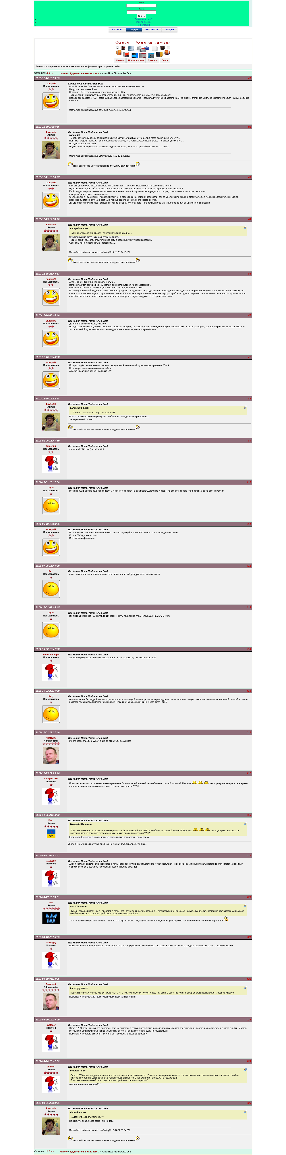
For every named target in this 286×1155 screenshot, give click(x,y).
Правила (152, 60)
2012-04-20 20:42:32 (48, 1061)
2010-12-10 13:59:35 (48, 78)
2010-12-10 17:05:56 (48, 126)
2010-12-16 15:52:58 (48, 398)
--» (52, 73)
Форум (134, 29)
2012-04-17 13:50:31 (48, 897)
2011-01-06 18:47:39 (48, 440)
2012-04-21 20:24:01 (48, 1102)
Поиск (165, 60)
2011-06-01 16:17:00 (48, 482)
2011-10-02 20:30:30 (48, 690)
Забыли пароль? (143, 19)
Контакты (151, 29)
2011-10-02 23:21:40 (48, 732)
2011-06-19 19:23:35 (48, 524)
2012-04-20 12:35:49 (48, 1019)
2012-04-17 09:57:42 (48, 855)
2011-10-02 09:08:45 (48, 607)
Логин (141, 2)
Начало (120, 60)
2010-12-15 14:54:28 (48, 219)
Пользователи (136, 60)
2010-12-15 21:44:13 (48, 273)
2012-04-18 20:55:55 (48, 937)
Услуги (169, 29)
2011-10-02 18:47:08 (48, 649)
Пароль (141, 9)
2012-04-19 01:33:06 (48, 978)
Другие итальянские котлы (84, 73)
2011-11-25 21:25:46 (48, 773)
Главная (117, 29)
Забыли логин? (143, 22)
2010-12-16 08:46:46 (48, 315)
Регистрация (143, 25)
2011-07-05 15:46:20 (48, 565)
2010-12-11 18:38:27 (48, 177)
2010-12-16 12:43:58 (48, 357)
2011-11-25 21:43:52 (48, 814)
